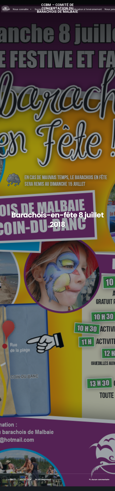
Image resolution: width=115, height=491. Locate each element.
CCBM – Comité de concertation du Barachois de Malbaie (57, 8)
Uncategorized (44, 479)
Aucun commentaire (100, 479)
